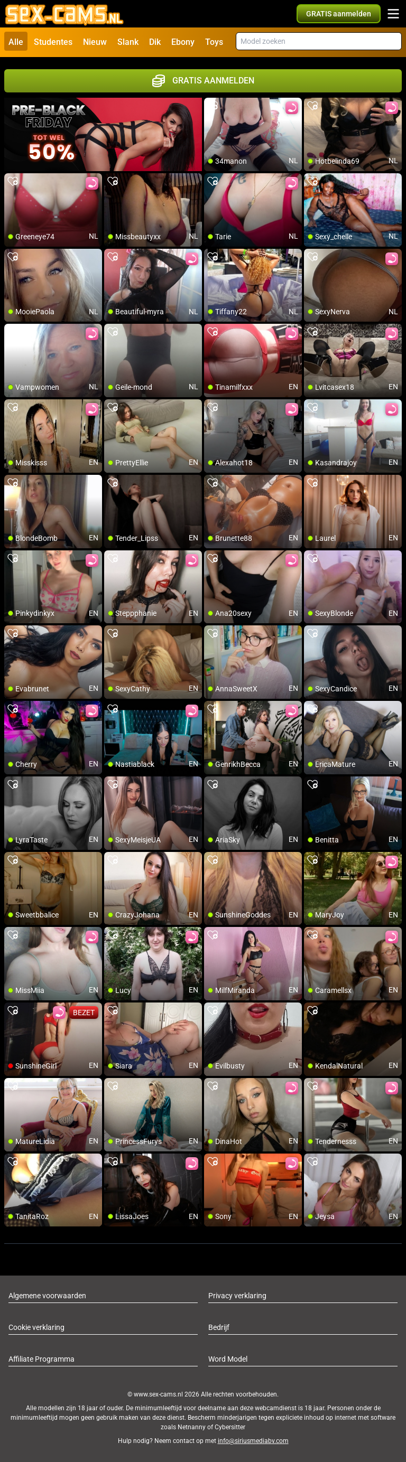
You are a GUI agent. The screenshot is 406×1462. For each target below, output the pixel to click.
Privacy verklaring (237, 1295)
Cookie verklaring (36, 1327)
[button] (339, 13)
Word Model (227, 1358)
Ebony (183, 42)
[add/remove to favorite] (212, 105)
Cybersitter (230, 1426)
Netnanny (192, 1426)
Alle (15, 42)
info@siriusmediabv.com (253, 1440)
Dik (155, 42)
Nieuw (95, 42)
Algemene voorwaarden (47, 1295)
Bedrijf (218, 1327)
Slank (128, 42)
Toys (214, 42)
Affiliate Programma (41, 1358)
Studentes (53, 42)
